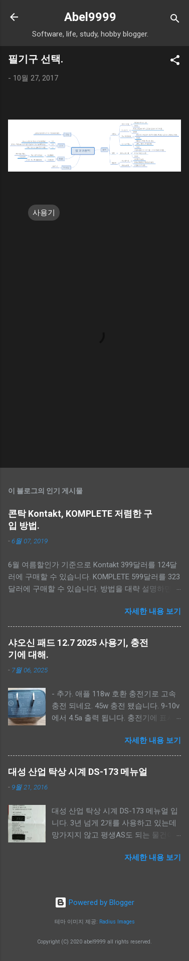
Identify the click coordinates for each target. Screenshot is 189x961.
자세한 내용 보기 (152, 611)
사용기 (44, 212)
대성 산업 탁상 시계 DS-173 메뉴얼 (77, 771)
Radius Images (117, 921)
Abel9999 (90, 17)
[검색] (175, 20)
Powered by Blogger (94, 902)
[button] (175, 62)
